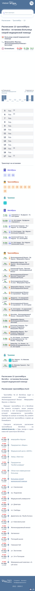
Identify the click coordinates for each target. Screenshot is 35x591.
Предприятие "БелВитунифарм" (13, 464)
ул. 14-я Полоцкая (13, 556)
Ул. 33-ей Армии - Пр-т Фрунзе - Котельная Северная (17, 232)
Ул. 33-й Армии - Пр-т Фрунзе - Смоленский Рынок (17, 243)
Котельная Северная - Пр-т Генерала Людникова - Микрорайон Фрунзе (15, 327)
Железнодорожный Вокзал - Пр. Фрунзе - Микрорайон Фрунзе (17, 258)
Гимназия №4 (11, 545)
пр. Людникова (12, 493)
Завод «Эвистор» (13, 457)
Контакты (23, 580)
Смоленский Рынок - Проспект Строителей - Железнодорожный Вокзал (17, 270)
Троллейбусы (11, 182)
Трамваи (9, 197)
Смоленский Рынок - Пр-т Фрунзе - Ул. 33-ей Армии (15, 237)
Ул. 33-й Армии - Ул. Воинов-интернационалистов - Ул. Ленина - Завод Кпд (16, 339)
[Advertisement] (17, 70)
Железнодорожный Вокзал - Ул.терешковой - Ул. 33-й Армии (17, 304)
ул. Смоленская (12, 487)
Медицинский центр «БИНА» (17, 451)
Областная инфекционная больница (16, 472)
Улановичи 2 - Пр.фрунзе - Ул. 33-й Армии (17, 215)
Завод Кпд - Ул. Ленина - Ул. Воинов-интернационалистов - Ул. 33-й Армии (16, 345)
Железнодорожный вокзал (16, 527)
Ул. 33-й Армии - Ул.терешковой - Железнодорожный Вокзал (17, 309)
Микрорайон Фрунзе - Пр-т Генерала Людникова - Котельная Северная (15, 333)
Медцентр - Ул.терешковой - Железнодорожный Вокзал (16, 298)
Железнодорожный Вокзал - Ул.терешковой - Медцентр (16, 293)
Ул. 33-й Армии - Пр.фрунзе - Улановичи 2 (16, 221)
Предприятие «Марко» (15, 445)
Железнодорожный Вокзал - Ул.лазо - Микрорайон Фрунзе (16, 282)
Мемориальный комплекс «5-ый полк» (17, 563)
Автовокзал (10, 533)
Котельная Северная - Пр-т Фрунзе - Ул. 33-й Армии (16, 226)
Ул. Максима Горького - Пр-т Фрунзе (16, 366)
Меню (31, 3)
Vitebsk (5, 3)
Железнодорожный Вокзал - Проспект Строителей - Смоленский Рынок (16, 276)
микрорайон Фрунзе (14, 439)
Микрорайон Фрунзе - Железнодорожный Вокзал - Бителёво (16, 43)
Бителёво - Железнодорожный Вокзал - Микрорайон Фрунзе (17, 315)
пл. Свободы (11, 510)
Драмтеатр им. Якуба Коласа (17, 516)
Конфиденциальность (20, 582)
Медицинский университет (16, 498)
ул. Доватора (11, 504)
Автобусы (9, 170)
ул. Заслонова (11, 550)
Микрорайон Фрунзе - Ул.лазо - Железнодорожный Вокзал (17, 287)
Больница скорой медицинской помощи (17, 37)
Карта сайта (9, 581)
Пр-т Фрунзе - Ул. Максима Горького (16, 360)
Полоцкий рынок (12, 539)
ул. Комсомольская (13, 522)
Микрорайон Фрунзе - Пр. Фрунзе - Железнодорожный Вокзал (16, 264)
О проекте (17, 580)
